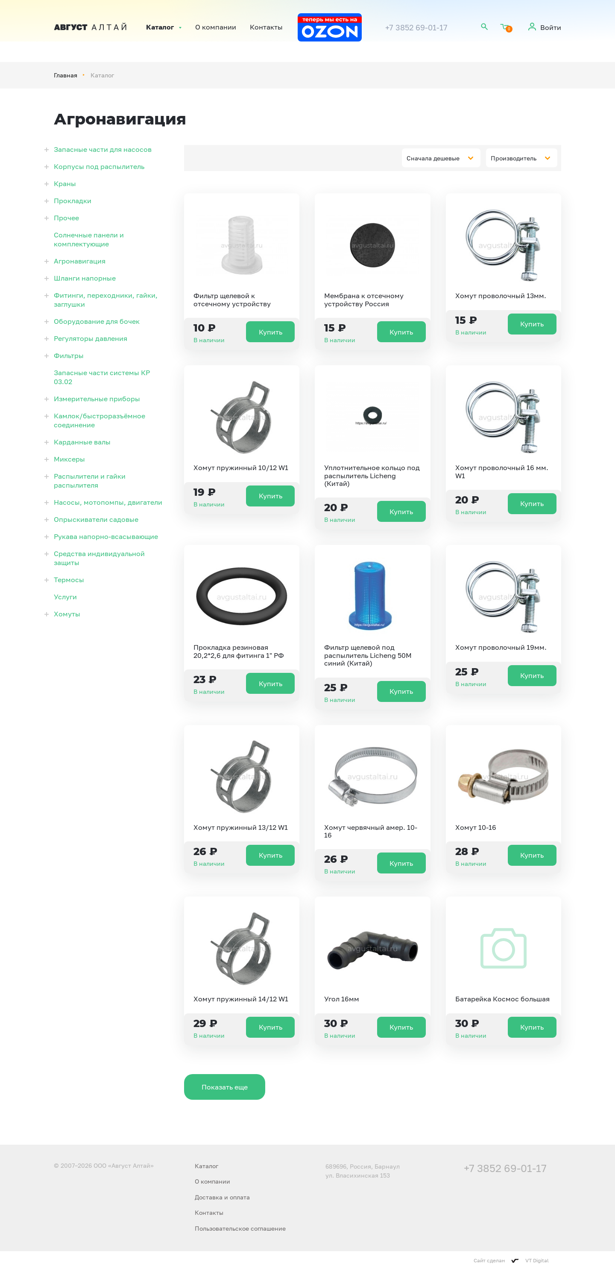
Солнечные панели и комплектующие (89, 239)
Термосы (69, 579)
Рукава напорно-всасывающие (106, 536)
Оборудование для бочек (97, 321)
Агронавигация (79, 261)
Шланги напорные (85, 278)
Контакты (266, 27)
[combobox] (441, 157)
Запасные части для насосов (103, 149)
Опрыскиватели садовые (96, 519)
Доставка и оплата (222, 1197)
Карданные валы (82, 442)
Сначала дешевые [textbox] (433, 158)
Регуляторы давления (90, 338)
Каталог (160, 27)
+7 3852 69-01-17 (416, 27)
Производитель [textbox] (513, 158)
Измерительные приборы (97, 398)
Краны (65, 183)
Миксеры (69, 459)
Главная (65, 75)
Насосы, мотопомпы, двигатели (108, 502)
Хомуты (67, 614)
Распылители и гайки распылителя (90, 480)
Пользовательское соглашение (240, 1228)
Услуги (65, 596)
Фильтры (69, 355)
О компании (215, 27)
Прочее (66, 217)
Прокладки (72, 200)
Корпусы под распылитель (99, 166)
